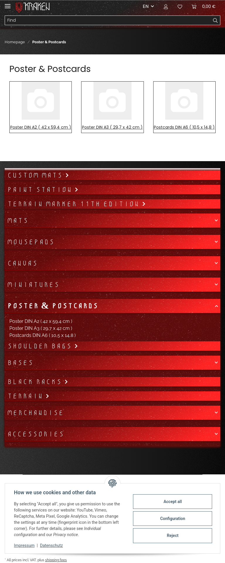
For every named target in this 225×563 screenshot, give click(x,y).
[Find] (108, 20)
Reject (172, 535)
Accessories (35, 434)
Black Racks (35, 381)
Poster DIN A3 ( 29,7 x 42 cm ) (112, 127)
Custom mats (36, 175)
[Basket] (203, 6)
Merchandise (35, 412)
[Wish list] (180, 6)
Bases (20, 362)
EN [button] (146, 6)
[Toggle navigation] (8, 3)
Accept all (172, 501)
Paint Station (40, 189)
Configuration (172, 518)
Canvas (22, 263)
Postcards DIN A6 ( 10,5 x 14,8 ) (184, 127)
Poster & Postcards (52, 306)
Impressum (24, 545)
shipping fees (56, 560)
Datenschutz (51, 545)
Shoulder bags (40, 346)
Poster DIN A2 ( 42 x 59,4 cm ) (40, 127)
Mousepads (30, 242)
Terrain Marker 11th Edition (74, 204)
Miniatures (33, 284)
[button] (166, 6)
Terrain (26, 396)
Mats (17, 220)
